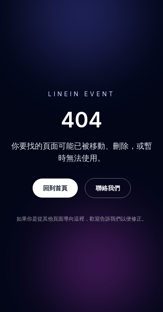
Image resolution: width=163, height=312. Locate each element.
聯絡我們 (108, 188)
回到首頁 (55, 188)
